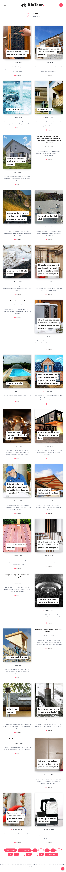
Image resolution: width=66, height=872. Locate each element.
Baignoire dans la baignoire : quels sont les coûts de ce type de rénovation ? (17, 488)
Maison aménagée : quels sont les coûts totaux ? (16, 161)
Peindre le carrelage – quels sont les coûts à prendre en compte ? (48, 764)
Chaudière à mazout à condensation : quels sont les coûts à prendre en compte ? (48, 269)
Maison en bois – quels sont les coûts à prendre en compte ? (17, 216)
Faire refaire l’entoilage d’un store (48, 491)
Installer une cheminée (13, 710)
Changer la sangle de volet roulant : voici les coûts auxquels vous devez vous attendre (17, 577)
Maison (10, 24)
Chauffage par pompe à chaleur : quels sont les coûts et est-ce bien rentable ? (49, 324)
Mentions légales (52, 865)
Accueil (5, 24)
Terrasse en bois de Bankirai (16, 546)
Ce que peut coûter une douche (47, 820)
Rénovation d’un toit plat (48, 217)
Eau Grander (13, 110)
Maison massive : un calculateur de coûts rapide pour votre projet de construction (48, 379)
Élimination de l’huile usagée (17, 272)
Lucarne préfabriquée (17, 657)
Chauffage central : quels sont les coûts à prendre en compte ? (48, 545)
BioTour (32, 5)
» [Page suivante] (41, 854)
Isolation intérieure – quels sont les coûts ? (48, 601)
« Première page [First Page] (24, 850)
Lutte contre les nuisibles (17, 301)
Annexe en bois (45, 110)
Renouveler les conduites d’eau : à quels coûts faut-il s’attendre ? (15, 817)
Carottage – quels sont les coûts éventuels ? (49, 710)
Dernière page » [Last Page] (51, 854)
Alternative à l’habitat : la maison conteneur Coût (48, 435)
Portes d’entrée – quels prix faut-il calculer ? (17, 53)
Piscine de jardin (14, 383)
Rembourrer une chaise (17, 739)
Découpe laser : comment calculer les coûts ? (17, 435)
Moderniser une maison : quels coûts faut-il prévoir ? (49, 52)
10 (29, 854)
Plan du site (34, 867)
